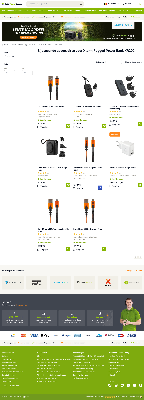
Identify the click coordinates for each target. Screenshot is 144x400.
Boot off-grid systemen (81, 375)
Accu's (77, 11)
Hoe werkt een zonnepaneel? (47, 378)
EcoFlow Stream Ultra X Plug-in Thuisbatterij (88, 365)
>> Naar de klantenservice (11, 386)
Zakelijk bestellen (8, 359)
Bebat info (112, 375)
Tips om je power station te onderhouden (51, 375)
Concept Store (7, 381)
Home (14, 45)
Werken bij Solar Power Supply (118, 359)
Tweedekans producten (10, 378)
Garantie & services (8, 375)
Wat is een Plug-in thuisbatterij (47, 362)
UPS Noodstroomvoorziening (83, 369)
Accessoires (137, 11)
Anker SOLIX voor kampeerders (84, 372)
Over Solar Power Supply (117, 356)
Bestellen (5, 356)
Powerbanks (67, 11)
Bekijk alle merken (133, 270)
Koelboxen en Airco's (107, 11)
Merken (125, 17)
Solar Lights (124, 11)
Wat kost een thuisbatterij (46, 369)
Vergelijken (44, 127)
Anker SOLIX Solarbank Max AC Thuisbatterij (88, 356)
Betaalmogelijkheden (9, 362)
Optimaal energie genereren (46, 381)
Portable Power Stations (11, 11)
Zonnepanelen (52, 11)
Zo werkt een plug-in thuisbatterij (48, 365)
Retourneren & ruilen (9, 369)
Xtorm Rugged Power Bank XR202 (30, 45)
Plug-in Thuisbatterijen (34, 11)
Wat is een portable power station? (49, 372)
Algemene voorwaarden (116, 365)
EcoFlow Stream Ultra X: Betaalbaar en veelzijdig (54, 359)
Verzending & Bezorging (10, 365)
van (5, 68)
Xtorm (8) (10, 56)
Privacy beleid (113, 369)
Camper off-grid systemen (82, 362)
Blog (118, 17)
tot (23, 68)
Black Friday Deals (114, 372)
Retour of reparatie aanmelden (12, 372)
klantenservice (21, 305)
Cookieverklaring (114, 362)
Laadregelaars (90, 11)
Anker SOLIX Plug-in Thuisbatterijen (85, 359)
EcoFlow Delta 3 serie (80, 378)
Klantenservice (108, 17)
